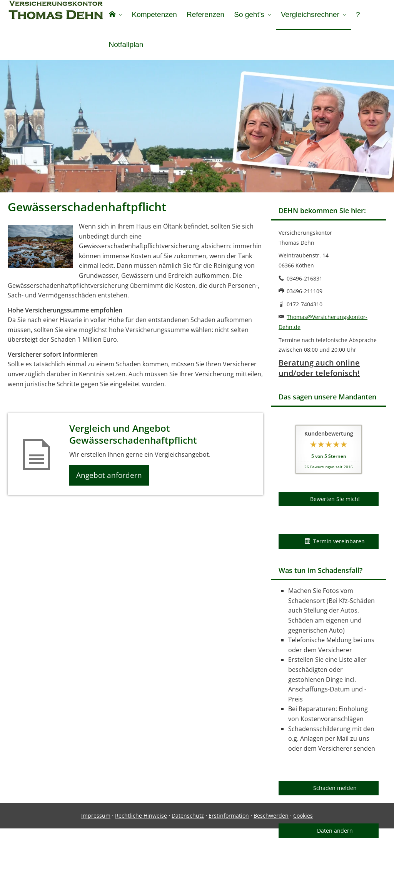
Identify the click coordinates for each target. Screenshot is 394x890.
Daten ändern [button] (335, 834)
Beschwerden (271, 877)
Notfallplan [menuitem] (126, 46)
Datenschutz (188, 877)
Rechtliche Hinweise (141, 877)
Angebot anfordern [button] (112, 480)
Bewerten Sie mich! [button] (335, 502)
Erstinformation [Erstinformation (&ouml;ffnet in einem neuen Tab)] (229, 877)
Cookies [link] (303, 877)
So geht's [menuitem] (247, 15)
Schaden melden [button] (335, 791)
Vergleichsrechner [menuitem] (308, 15)
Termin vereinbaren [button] (335, 545)
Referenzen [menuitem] (204, 15)
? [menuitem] (356, 15)
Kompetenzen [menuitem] (153, 15)
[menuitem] (115, 15)
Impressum (95, 877)
